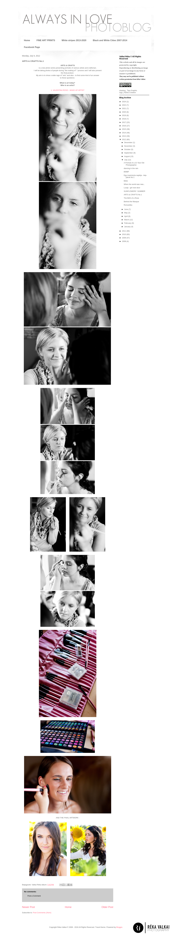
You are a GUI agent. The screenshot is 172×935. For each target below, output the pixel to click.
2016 (124, 126)
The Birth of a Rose (131, 198)
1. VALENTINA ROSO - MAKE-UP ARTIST (67, 90)
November (128, 146)
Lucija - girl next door (132, 188)
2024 (124, 102)
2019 (124, 115)
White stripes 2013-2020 (74, 40)
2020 (124, 112)
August (127, 156)
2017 (124, 122)
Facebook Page (32, 47)
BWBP (126, 172)
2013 (124, 136)
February (128, 223)
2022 (124, 105)
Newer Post (28, 907)
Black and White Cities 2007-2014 (110, 40)
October (127, 149)
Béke (126, 181)
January (127, 227)
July (126, 160)
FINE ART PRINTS (45, 40)
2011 (124, 231)
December (128, 142)
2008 (124, 241)
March (127, 220)
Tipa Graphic (132, 90)
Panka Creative (130, 92)
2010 (124, 234)
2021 (124, 108)
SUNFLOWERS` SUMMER (134, 191)
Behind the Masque (131, 202)
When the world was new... (134, 184)
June (126, 209)
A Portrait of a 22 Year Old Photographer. (134, 164)
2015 (124, 129)
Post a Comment (34, 896)
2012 (124, 139)
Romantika (128, 205)
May (126, 213)
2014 (124, 133)
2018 (124, 119)
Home (27, 40)
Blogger (119, 927)
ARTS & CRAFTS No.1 (133, 195)
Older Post (107, 907)
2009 (124, 238)
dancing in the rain (131, 168)
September (128, 153)
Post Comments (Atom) (42, 913)
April (126, 216)
